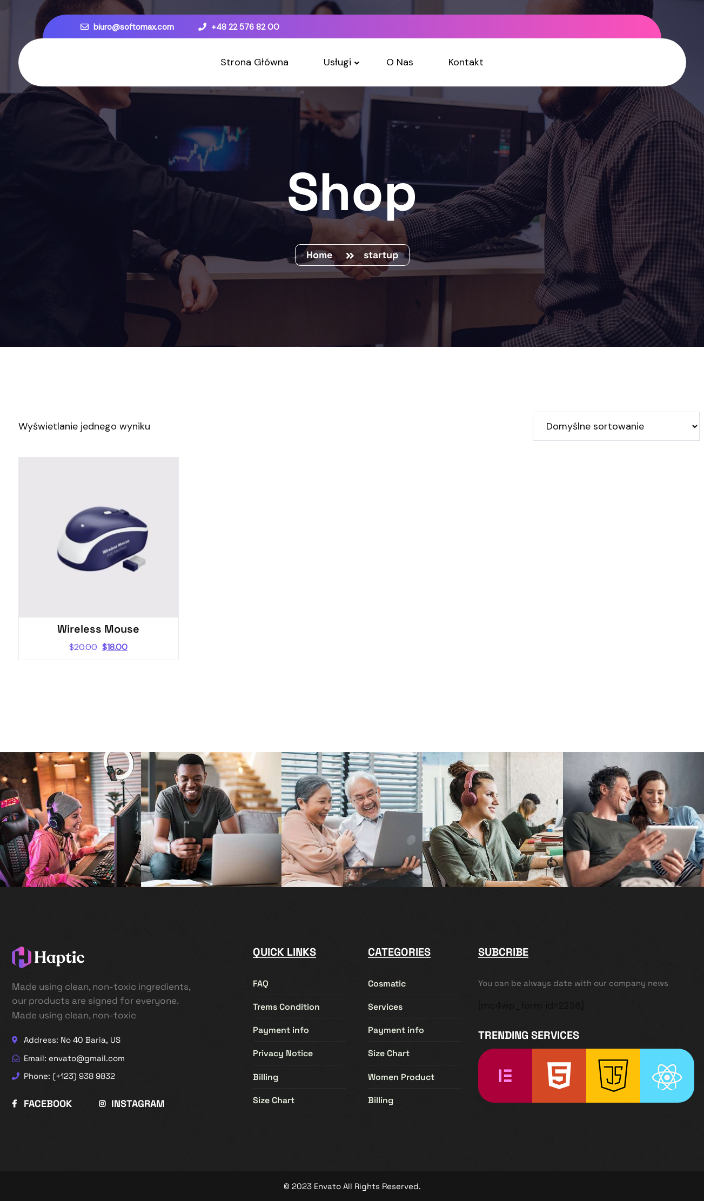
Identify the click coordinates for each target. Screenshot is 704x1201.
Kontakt (466, 62)
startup (381, 255)
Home (322, 255)
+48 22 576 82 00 (238, 27)
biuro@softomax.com (127, 27)
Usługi (337, 62)
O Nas (399, 62)
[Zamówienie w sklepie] (616, 426)
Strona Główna (254, 62)
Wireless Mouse (98, 629)
